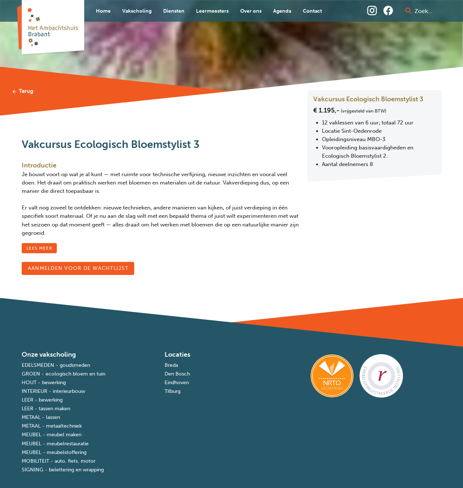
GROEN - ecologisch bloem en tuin (63, 374)
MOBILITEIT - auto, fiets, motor (58, 461)
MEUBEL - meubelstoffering (54, 452)
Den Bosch (177, 374)
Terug (22, 91)
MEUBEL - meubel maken (51, 435)
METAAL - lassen (41, 417)
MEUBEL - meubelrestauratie (55, 444)
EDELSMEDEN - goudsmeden (56, 365)
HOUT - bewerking (44, 382)
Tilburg (172, 391)
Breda (171, 365)
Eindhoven (177, 382)
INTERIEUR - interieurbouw (53, 391)
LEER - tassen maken (46, 409)
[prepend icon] (408, 11)
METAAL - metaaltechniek (52, 426)
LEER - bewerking (42, 400)
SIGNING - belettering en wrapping (63, 470)
